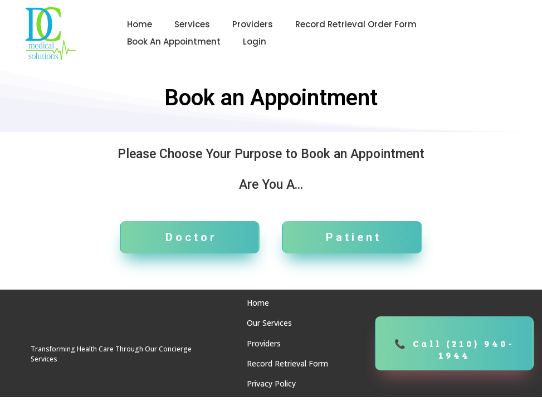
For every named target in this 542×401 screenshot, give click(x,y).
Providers (252, 24)
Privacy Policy (271, 383)
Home (139, 24)
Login (254, 41)
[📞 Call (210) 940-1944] (454, 343)
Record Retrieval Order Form (356, 24)
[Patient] (352, 237)
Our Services (269, 322)
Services (192, 24)
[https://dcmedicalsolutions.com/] (50, 33)
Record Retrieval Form (287, 363)
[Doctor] (190, 237)
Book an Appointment (174, 41)
